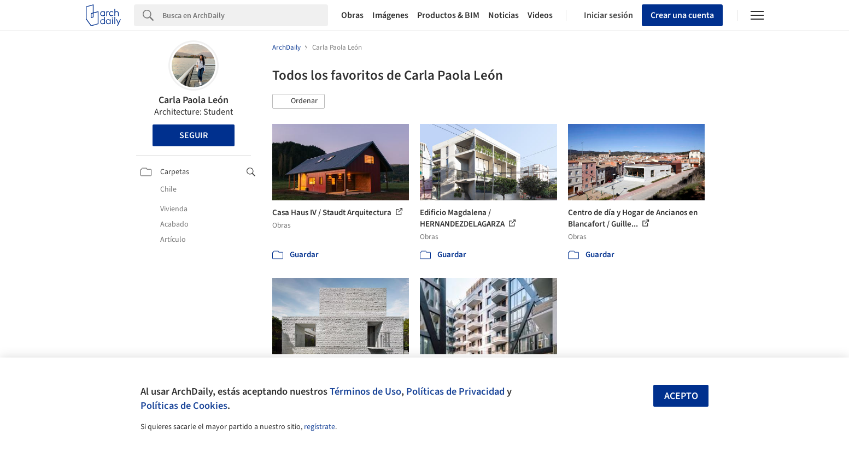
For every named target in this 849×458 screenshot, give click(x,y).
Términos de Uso (365, 391)
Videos (540, 15)
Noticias (503, 15)
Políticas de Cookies (183, 405)
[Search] (245, 15)
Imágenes (390, 15)
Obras (352, 15)
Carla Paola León (194, 100)
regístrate (319, 426)
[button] (298, 101)
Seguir (193, 135)
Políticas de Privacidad (455, 391)
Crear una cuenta (682, 15)
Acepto (681, 396)
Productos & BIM (448, 15)
